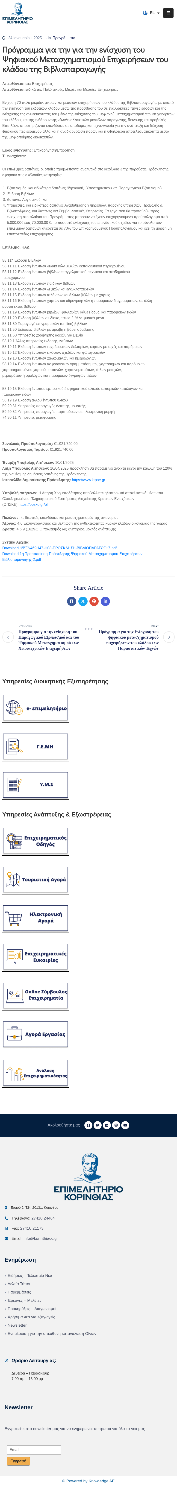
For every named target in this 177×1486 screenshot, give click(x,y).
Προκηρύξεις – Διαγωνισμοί (32, 1309)
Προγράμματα (64, 38)
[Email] (34, 1449)
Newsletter (17, 1325)
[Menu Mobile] (168, 13)
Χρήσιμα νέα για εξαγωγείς (31, 1317)
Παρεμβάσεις (19, 1292)
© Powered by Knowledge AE (88, 1481)
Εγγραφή (18, 1461)
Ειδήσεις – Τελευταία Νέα (30, 1275)
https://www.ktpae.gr (88, 480)
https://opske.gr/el (32, 504)
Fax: (28, 1228)
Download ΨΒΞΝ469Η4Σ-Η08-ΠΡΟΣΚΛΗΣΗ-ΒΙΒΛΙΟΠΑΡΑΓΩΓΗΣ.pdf (59, 548)
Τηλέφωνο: (33, 1218)
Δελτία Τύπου (19, 1284)
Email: (35, 1238)
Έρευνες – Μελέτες (24, 1300)
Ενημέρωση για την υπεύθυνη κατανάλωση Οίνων (52, 1333)
